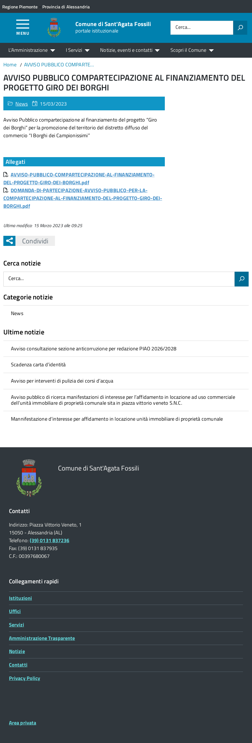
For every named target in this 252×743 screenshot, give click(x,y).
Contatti (18, 665)
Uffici (15, 611)
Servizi (16, 624)
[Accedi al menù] (22, 27)
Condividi (31, 241)
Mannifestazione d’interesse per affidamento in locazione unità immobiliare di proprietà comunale (117, 419)
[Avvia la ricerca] (240, 28)
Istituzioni (20, 598)
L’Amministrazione (28, 50)
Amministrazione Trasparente (42, 638)
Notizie (17, 651)
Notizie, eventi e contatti (126, 50)
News (21, 104)
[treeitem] (126, 313)
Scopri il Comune (188, 50)
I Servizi (74, 50)
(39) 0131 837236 (49, 540)
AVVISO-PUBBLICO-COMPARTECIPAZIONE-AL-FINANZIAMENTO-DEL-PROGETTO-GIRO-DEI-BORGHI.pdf (78, 178)
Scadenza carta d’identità (38, 364)
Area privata (22, 722)
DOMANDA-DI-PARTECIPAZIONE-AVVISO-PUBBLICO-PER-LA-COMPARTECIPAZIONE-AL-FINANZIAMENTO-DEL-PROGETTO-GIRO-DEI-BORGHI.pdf (82, 198)
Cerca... (183, 27)
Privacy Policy (24, 678)
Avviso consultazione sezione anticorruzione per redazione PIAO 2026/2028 (93, 348)
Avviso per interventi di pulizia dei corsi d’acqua (62, 381)
